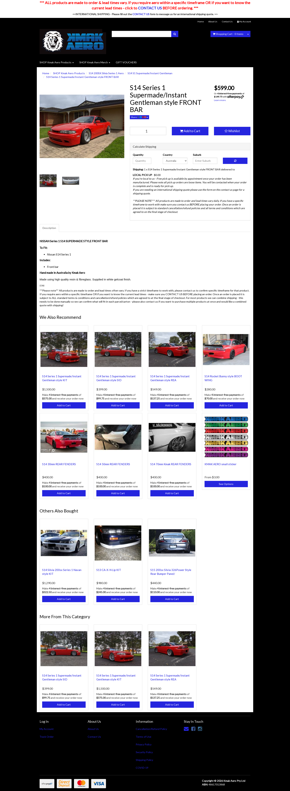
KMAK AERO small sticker (221, 464)
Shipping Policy (144, 759)
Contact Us (227, 21)
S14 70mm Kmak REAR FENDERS (170, 464)
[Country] (175, 161)
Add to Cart (190, 131)
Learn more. (220, 100)
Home (201, 21)
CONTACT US (150, 8)
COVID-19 (142, 767)
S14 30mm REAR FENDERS (59, 464)
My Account (47, 728)
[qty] (148, 131)
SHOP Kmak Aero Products (57, 62)
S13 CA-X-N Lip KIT (108, 570)
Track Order (47, 736)
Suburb (197, 154)
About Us (212, 21)
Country (167, 154)
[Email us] (186, 729)
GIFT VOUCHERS (126, 62)
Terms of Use (143, 736)
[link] (193, 729)
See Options (226, 483)
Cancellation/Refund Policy (151, 728)
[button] (232, 131)
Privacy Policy (143, 744)
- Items (228, 33)
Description (49, 227)
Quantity (138, 154)
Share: (139, 117)
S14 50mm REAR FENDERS (113, 464)
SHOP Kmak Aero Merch (94, 62)
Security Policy (144, 752)
